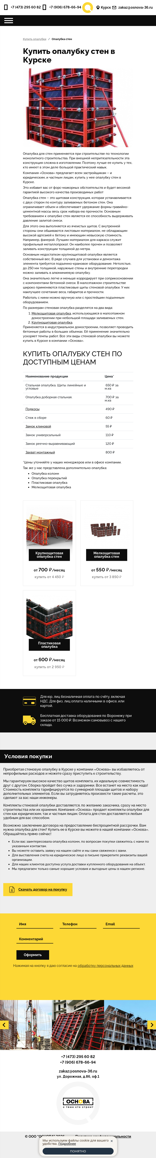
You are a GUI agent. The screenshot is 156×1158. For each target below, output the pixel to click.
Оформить (33, 955)
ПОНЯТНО (78, 1151)
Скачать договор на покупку (38, 889)
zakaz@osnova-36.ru (132, 8)
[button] (4, 1025)
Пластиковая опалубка (49, 644)
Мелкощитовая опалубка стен (106, 555)
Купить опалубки (34, 39)
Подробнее (67, 1143)
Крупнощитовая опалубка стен (49, 555)
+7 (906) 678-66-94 (61, 7)
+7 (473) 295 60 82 (22, 7)
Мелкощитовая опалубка (51, 313)
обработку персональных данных (105, 966)
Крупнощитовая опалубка (52, 322)
